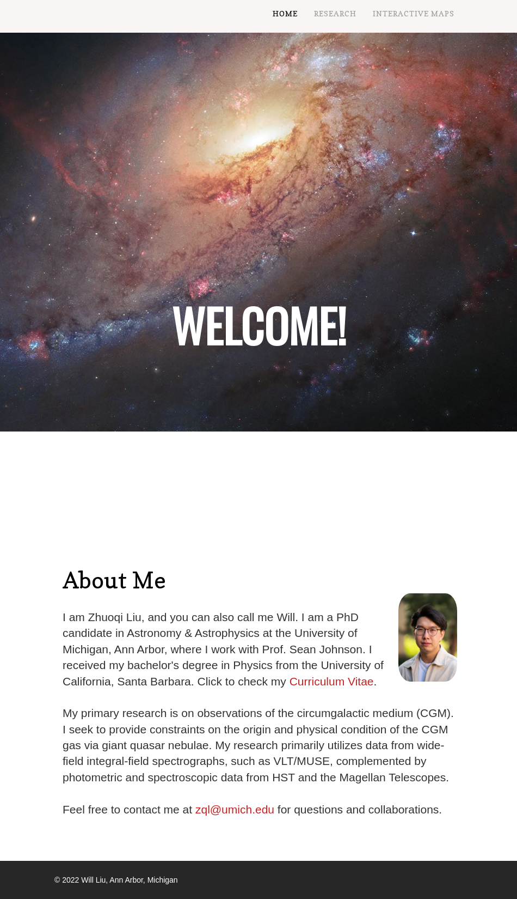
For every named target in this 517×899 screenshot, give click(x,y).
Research (335, 13)
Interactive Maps (413, 13)
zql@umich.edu (234, 809)
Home (285, 13)
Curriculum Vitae (332, 681)
